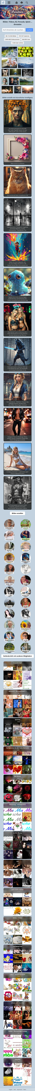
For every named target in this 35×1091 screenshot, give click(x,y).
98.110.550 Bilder (11, 36)
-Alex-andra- (9, 573)
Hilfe (15, 1089)
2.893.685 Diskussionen (12, 39)
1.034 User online (17, 43)
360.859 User (26, 39)
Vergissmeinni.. (10, 640)
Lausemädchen (9, 651)
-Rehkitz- (9, 550)
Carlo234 (9, 629)
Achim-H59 (25, 595)
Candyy (9, 618)
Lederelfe (26, 618)
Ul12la (26, 606)
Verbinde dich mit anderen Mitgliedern (17, 656)
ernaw (26, 640)
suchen (29, 30)
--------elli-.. (9, 595)
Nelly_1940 (9, 584)
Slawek (9, 606)
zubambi (25, 528)
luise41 (25, 584)
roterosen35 (9, 539)
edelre (26, 573)
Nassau (26, 550)
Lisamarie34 (9, 561)
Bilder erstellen (17, 513)
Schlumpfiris (9, 528)
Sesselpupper (25, 561)
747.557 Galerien (24, 36)
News (24, 1089)
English (10, 1089)
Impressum (19, 1089)
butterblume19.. (26, 629)
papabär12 (25, 651)
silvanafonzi (25, 539)
